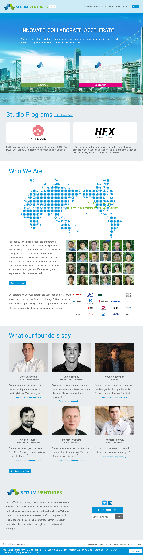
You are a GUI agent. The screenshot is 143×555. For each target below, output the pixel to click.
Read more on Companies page (28, 397)
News (103, 6)
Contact (126, 6)
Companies (87, 6)
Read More (135, 551)
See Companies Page (20, 471)
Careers (118, 6)
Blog (135, 6)
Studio (97, 6)
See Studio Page (63, 115)
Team (110, 6)
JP (54, 7)
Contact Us (107, 510)
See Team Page (17, 283)
